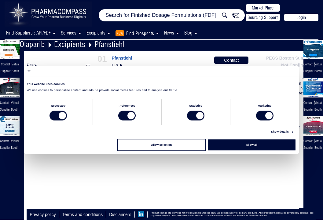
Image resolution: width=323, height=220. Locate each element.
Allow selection (161, 144)
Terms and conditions (82, 214)
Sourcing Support (263, 17)
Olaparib (32, 44)
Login (301, 17)
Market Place (262, 8)
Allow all (252, 144)
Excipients (69, 44)
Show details (280, 132)
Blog (188, 33)
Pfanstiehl (109, 44)
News (169, 33)
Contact (231, 60)
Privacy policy (43, 214)
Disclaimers (120, 214)
